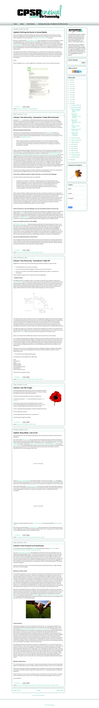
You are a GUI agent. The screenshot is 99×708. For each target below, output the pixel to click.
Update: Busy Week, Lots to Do (25, 433)
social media (31, 108)
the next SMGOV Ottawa (32, 40)
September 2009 (75, 140)
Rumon (31, 444)
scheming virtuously (23, 217)
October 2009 (74, 138)
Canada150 (19, 537)
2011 (71, 99)
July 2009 (73, 144)
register (54, 480)
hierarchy (19, 252)
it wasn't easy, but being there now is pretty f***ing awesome (35, 629)
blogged (35, 548)
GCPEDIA (24, 685)
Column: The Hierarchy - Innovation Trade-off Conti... (76, 115)
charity (24, 537)
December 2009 (75, 105)
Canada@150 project (33, 527)
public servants (57, 442)
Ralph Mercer (49, 132)
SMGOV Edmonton (17, 44)
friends (15, 444)
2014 (71, 92)
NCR (27, 537)
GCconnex (19, 685)
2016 (71, 88)
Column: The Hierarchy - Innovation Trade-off (31, 261)
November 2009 (75, 107)
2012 (71, 97)
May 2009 (73, 148)
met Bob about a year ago (24, 552)
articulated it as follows (25, 137)
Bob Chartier (52, 548)
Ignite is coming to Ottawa (23, 480)
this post (21, 331)
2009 (71, 103)
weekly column (30, 252)
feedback (25, 108)
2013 (71, 95)
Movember (26, 439)
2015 (71, 90)
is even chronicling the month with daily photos (45, 444)
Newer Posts (17, 690)
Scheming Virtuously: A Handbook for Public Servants (53, 24)
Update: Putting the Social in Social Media (30, 32)
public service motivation (22, 424)
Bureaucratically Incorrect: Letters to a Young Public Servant (27, 550)
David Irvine (35, 595)
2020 (71, 80)
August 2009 (74, 142)
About (22, 24)
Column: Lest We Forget (22, 388)
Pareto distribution (17, 282)
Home (15, 24)
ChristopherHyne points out (21, 224)
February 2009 (75, 155)
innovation (24, 252)
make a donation (17, 445)
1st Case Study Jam (37, 523)
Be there (57, 523)
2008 (71, 159)
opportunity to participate (35, 537)
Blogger (52, 705)
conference (19, 108)
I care (26, 399)
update (35, 108)
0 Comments (17, 106)
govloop (29, 685)
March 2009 (74, 153)
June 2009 (73, 146)
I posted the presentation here (40, 37)
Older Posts (60, 690)
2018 (71, 84)
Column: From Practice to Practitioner (28, 546)
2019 (71, 82)
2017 (71, 86)
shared (20, 120)
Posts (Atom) (41, 695)
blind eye (22, 213)
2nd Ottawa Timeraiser (31, 486)
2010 (71, 101)
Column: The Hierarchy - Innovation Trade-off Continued (36, 117)
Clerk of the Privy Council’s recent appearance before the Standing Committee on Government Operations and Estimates (37, 153)
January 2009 (74, 157)
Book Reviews (31, 24)
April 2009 (73, 150)
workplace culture (39, 252)
